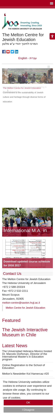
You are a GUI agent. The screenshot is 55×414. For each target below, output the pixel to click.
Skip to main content (12, 10)
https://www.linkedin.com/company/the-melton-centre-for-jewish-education (16, 51)
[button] (52, 36)
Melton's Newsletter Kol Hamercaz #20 (25, 373)
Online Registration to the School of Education (23, 366)
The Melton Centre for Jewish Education (22, 88)
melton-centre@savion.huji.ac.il (21, 302)
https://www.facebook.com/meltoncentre (4, 51)
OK (28, 402)
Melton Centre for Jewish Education (25, 307)
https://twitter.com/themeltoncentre (12, 51)
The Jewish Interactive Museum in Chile (25, 332)
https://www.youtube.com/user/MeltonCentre (8, 51)
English (22, 58)
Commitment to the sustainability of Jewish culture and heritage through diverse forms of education (24, 97)
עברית (33, 58)
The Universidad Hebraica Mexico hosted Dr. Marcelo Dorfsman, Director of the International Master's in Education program (27, 355)
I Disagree (28, 409)
